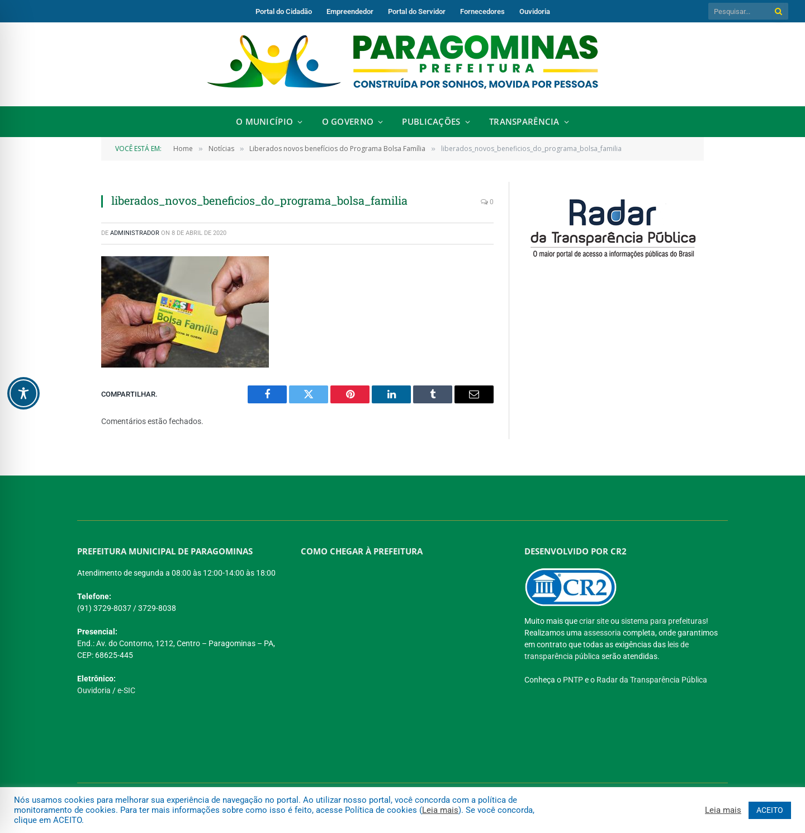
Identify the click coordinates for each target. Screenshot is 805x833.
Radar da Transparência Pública (651, 679)
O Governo (348, 121)
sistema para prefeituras (663, 620)
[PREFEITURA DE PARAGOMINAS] (398, 642)
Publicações (431, 121)
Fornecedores (482, 11)
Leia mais (440, 810)
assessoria (602, 632)
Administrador (134, 233)
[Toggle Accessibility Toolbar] (23, 393)
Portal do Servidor (417, 11)
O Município (264, 121)
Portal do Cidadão (283, 11)
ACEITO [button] (769, 810)
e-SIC (126, 690)
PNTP (573, 679)
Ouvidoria (534, 11)
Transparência (524, 121)
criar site (594, 620)
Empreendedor (349, 11)
